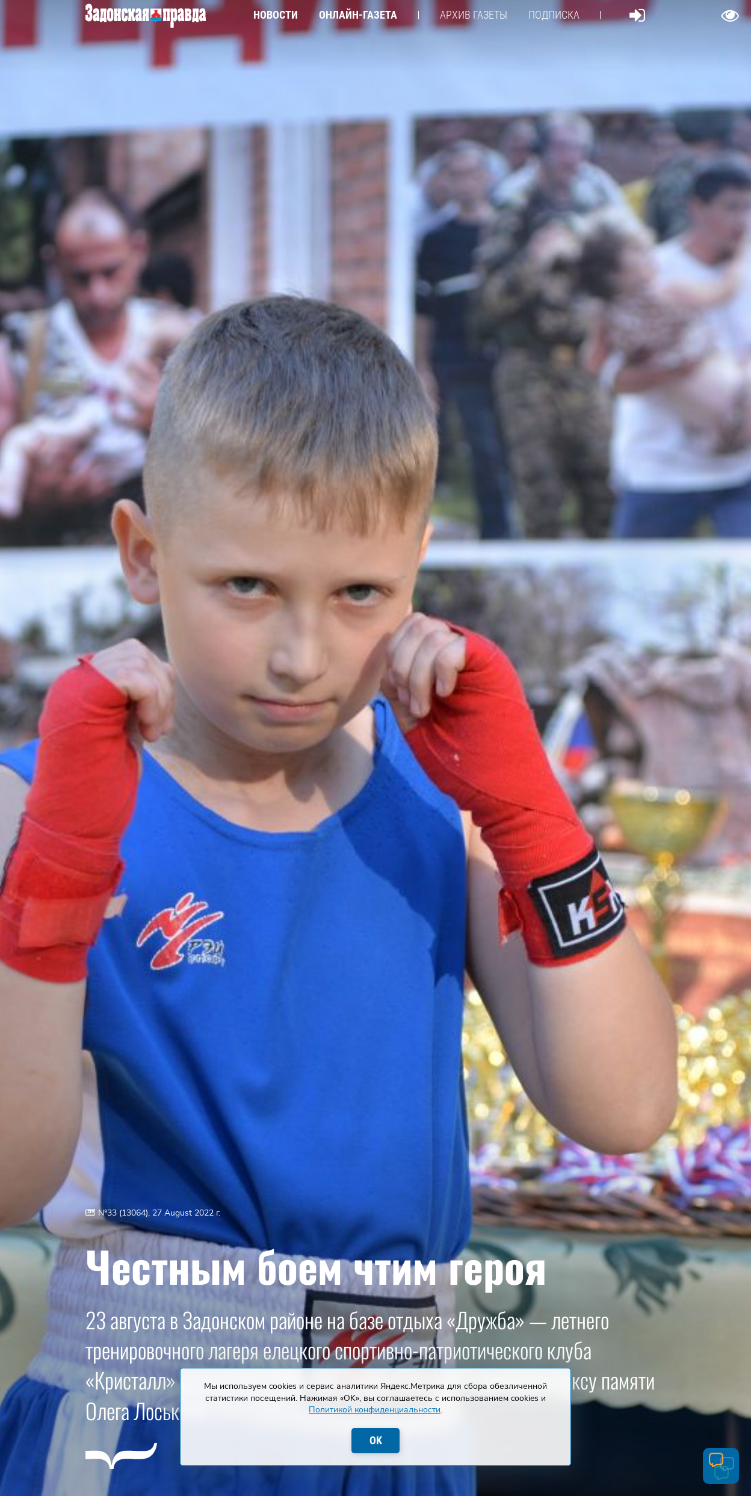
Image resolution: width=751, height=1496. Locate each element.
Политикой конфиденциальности (374, 1409)
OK (375, 1440)
